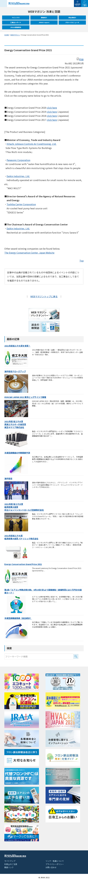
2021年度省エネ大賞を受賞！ (17, 345)
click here (52, 107)
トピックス (16, 17)
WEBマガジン (15, 35)
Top (81, 260)
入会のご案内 (84, 5)
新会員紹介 (72, 17)
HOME (6, 35)
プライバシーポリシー (55, 864)
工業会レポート (15, 22)
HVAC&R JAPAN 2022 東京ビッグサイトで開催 (25, 397)
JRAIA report (44, 22)
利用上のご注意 (10, 864)
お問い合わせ (51, 867)
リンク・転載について (55, 861)
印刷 (80, 59)
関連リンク (8, 867)
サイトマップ (9, 861)
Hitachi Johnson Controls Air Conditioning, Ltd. (31, 144)
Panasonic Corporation (18, 160)
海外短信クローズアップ (15, 371)
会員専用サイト (77, 5)
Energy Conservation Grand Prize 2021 (23, 564)
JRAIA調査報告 (15, 27)
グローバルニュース (72, 22)
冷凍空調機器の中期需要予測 (17, 452)
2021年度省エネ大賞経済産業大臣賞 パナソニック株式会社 (21, 537)
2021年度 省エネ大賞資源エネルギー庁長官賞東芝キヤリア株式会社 (15, 424)
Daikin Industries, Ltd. (18, 176)
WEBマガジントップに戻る (44, 296)
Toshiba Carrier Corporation (21, 204)
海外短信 (8, 478)
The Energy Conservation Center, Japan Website (29, 252)
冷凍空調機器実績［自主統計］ (18, 618)
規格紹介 (44, 17)
